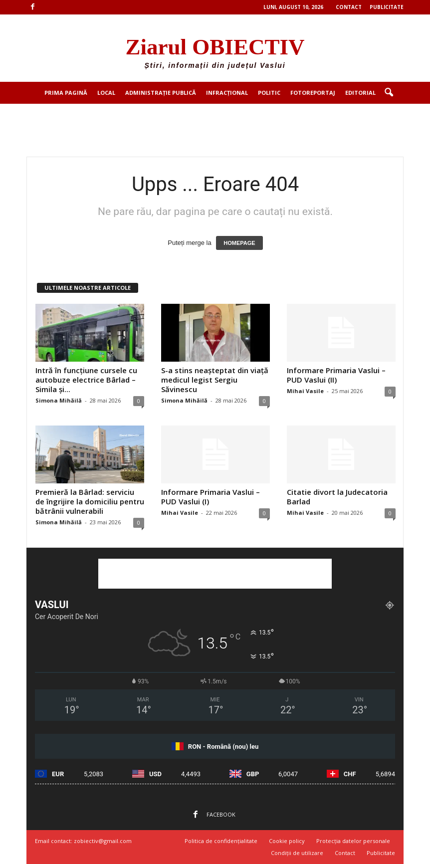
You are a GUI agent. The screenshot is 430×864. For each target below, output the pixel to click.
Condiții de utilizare (297, 853)
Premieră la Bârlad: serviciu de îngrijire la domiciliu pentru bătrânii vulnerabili (89, 501)
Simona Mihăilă (58, 400)
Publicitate (387, 6)
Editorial (360, 92)
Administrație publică (160, 92)
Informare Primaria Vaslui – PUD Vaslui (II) (336, 375)
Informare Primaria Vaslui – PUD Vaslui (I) (210, 496)
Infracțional (227, 92)
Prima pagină (65, 92)
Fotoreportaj (312, 92)
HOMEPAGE (239, 243)
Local (106, 92)
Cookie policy (287, 841)
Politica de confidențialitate (221, 841)
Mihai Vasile (305, 391)
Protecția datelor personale (353, 841)
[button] (389, 93)
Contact (349, 6)
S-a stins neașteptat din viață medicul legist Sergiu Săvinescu (214, 379)
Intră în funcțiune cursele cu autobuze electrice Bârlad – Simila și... (86, 379)
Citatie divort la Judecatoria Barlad (337, 496)
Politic (269, 92)
